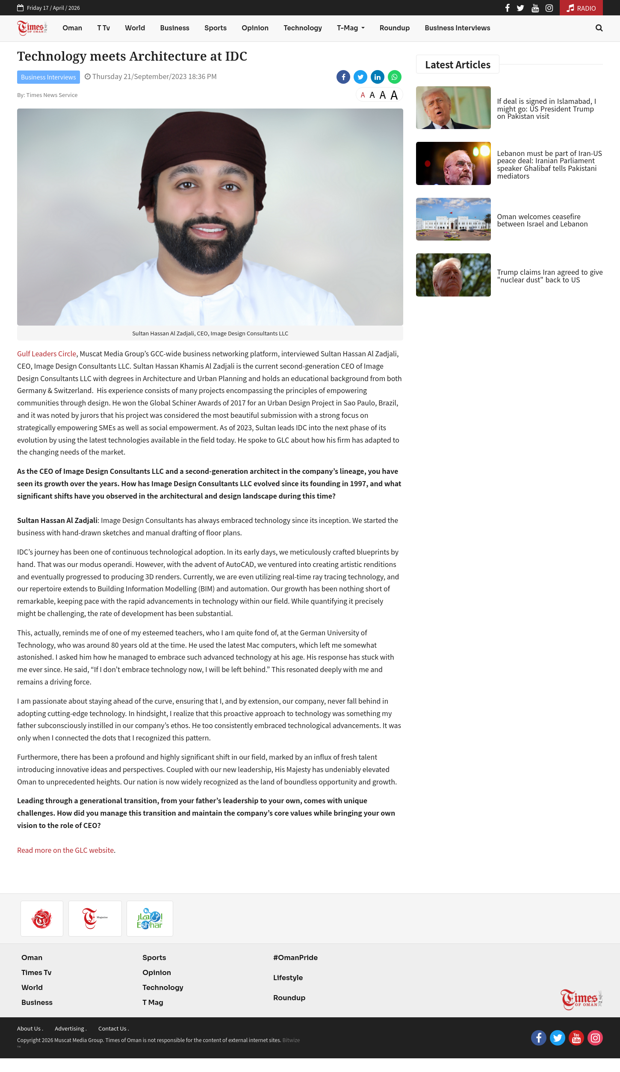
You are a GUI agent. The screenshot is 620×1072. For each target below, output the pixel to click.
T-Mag (348, 28)
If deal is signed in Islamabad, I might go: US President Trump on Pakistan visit (546, 108)
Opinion (255, 28)
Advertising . (71, 1028)
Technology (302, 28)
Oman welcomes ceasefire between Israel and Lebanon (542, 220)
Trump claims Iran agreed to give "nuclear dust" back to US (550, 276)
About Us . (30, 1028)
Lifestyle (288, 977)
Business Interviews (457, 28)
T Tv (103, 28)
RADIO (581, 7)
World (135, 28)
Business (175, 28)
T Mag (152, 1002)
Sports (215, 28)
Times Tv (36, 972)
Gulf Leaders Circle (46, 353)
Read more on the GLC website (65, 850)
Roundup (395, 28)
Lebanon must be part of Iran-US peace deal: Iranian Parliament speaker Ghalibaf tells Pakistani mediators (549, 164)
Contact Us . (113, 1028)
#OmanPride (295, 957)
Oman (72, 28)
